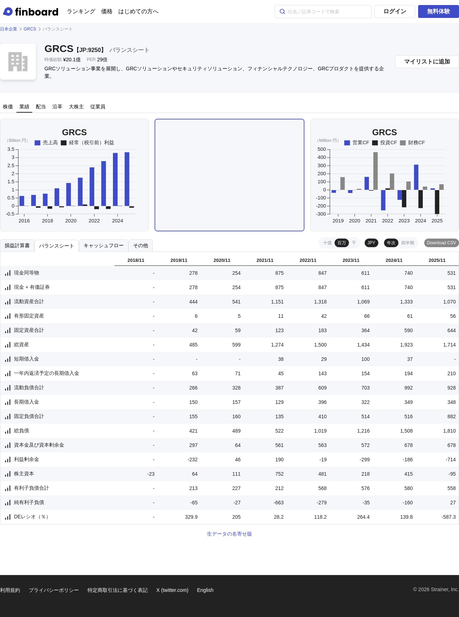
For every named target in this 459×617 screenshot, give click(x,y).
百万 (341, 242)
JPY (371, 242)
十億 (327, 242)
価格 (107, 11)
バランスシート (56, 246)
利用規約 (10, 590)
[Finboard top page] (32, 11)
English (205, 590)
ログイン (394, 11)
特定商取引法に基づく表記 (117, 590)
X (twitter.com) (172, 590)
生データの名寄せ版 (229, 534)
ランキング (81, 11)
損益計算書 (17, 245)
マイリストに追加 (427, 61)
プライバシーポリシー (54, 590)
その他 (140, 245)
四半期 (407, 242)
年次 (391, 242)
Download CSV (441, 242)
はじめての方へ (138, 11)
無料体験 (438, 11)
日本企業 (8, 29)
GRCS (30, 29)
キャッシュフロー (104, 245)
